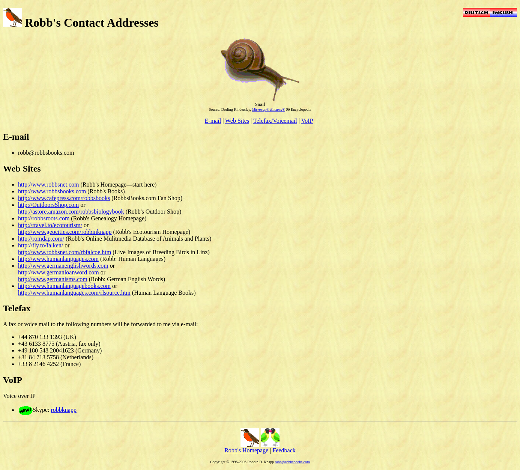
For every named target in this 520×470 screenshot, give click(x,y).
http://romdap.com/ (41, 238)
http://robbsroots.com (43, 218)
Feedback (283, 450)
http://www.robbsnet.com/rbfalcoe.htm (64, 252)
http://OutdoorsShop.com (48, 205)
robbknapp (63, 410)
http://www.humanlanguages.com (58, 259)
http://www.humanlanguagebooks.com (64, 286)
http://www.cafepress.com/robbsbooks (64, 198)
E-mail (213, 121)
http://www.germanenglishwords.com (63, 265)
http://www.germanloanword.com (58, 272)
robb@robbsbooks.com (292, 462)
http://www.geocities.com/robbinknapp (65, 232)
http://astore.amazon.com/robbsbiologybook (71, 211)
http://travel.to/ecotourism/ (50, 225)
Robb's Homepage (246, 450)
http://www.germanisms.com (52, 279)
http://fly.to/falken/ (40, 245)
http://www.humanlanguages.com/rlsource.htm (74, 292)
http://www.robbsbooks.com (52, 191)
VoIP (307, 121)
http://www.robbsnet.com (48, 184)
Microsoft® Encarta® (268, 109)
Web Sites (237, 121)
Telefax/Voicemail (275, 121)
